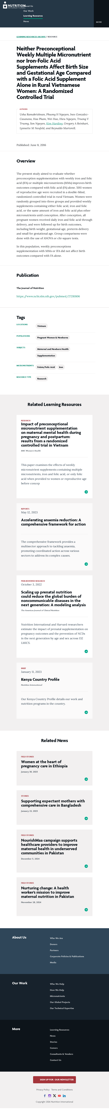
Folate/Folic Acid (46, 367)
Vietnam (41, 326)
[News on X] (54, 1105)
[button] (101, 21)
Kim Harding (54, 123)
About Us (36, 6)
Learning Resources (41, 15)
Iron (61, 367)
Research (41, 378)
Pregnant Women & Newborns (52, 337)
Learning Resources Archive (31, 36)
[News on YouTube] (59, 1105)
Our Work (37, 10)
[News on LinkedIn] (64, 1105)
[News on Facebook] (45, 1105)
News (34, 21)
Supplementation (46, 355)
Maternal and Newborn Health (52, 349)
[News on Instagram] (49, 1105)
